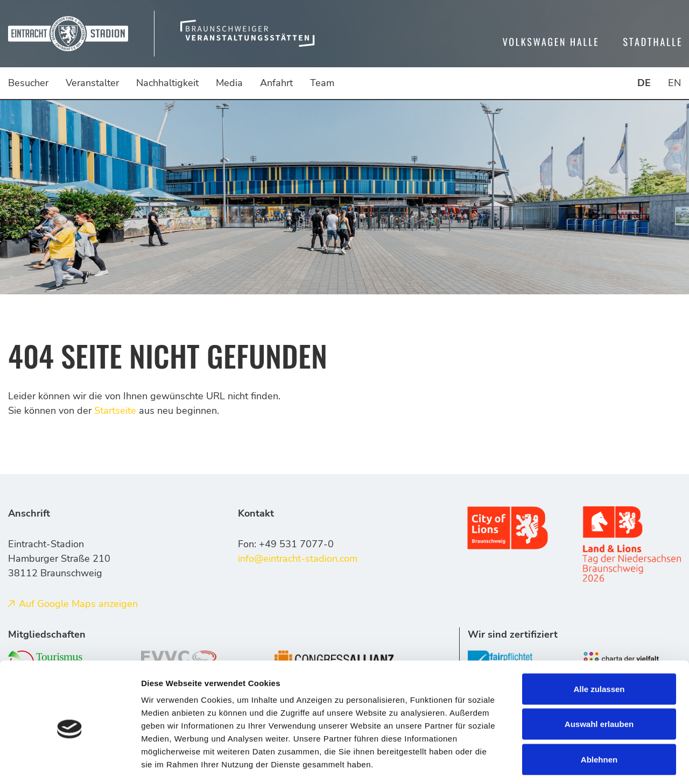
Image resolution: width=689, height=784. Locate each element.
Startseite (115, 410)
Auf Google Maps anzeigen (78, 603)
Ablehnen (599, 713)
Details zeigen (572, 762)
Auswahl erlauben (599, 678)
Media (229, 82)
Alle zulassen (598, 642)
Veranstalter (92, 82)
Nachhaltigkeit (167, 82)
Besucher (28, 82)
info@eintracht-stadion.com (297, 558)
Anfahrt (276, 82)
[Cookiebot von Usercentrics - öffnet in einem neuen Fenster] (70, 763)
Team (322, 82)
